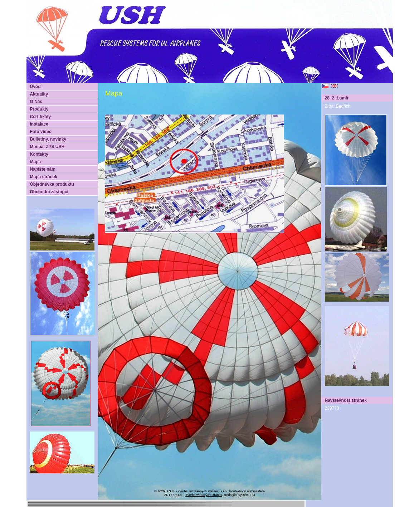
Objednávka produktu (52, 184)
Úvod (35, 86)
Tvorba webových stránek (203, 495)
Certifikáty (40, 116)
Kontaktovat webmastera (247, 491)
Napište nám (42, 169)
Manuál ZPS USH (47, 146)
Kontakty (39, 154)
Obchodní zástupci (49, 191)
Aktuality (39, 94)
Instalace (39, 124)
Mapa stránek (44, 176)
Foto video (41, 131)
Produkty (39, 109)
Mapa (35, 161)
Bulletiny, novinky (48, 139)
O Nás (36, 101)
